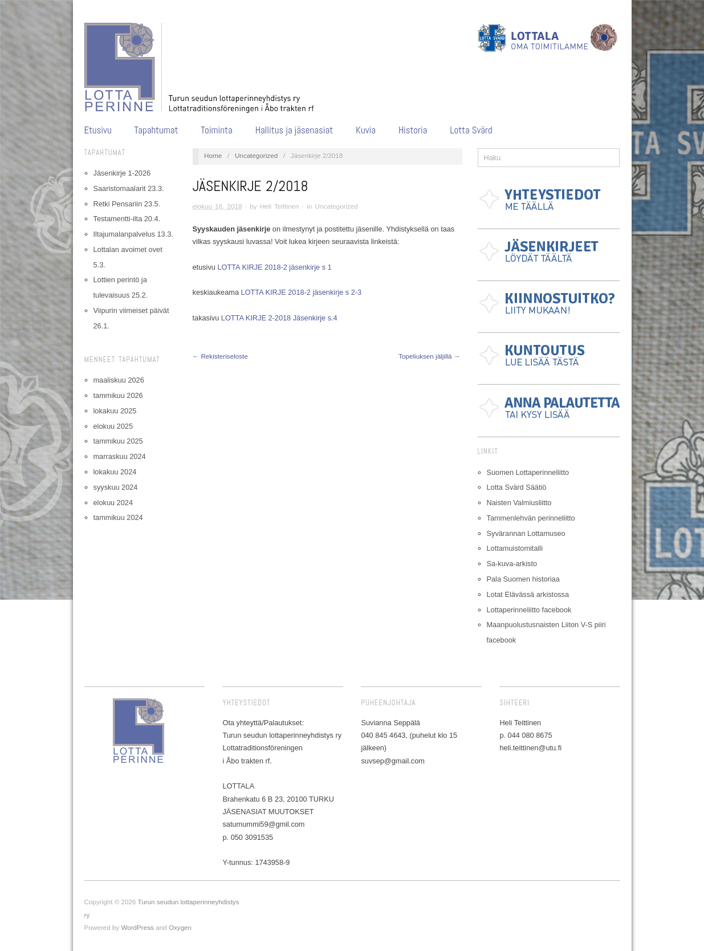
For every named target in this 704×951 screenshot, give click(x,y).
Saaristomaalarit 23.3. (128, 188)
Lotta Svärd (471, 130)
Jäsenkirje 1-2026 (122, 173)
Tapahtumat (156, 130)
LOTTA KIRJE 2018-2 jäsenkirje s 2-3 (301, 292)
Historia (413, 130)
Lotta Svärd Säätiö (517, 487)
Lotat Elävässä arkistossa (528, 594)
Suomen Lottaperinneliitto (528, 472)
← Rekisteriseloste (220, 356)
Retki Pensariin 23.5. (127, 204)
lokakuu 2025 (115, 411)
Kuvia (366, 130)
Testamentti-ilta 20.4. (127, 218)
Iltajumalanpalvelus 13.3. (133, 234)
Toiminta (216, 130)
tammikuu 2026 (118, 395)
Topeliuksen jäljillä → (429, 356)
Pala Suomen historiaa (523, 579)
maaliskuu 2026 (118, 380)
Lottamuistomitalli (515, 548)
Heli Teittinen (279, 206)
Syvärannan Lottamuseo (526, 533)
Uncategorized (256, 155)
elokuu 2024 (113, 502)
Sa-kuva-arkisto (512, 563)
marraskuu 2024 (119, 456)
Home (213, 155)
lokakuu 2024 (115, 472)
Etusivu (98, 130)
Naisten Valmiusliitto (519, 502)
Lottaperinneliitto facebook (529, 609)
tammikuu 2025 (118, 441)
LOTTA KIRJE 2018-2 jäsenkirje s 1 (274, 267)
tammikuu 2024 (118, 517)
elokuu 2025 (113, 426)
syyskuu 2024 (115, 487)
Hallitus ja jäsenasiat (294, 130)
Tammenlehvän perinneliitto (531, 518)
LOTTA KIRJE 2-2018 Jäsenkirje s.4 (279, 318)
